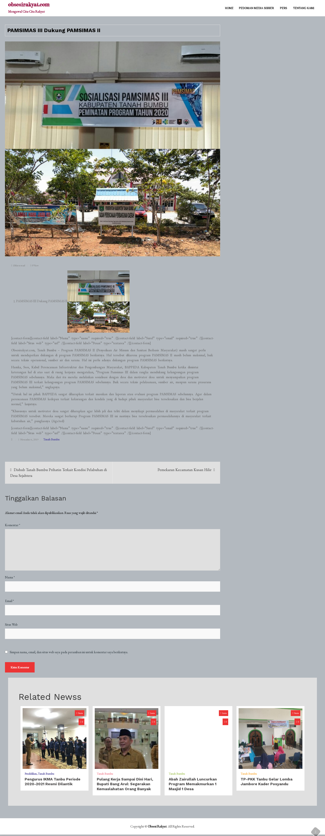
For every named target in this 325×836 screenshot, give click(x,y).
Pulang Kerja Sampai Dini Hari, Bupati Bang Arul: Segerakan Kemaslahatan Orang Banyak (125, 785)
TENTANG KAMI (303, 8)
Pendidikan (31, 775)
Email (9, 601)
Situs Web (11, 624)
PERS (283, 8)
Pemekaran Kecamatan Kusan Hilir (184, 469)
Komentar (12, 525)
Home (229, 8)
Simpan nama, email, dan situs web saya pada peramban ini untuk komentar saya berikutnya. (69, 652)
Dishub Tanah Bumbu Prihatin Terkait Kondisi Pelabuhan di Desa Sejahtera (58, 472)
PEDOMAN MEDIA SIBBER (256, 8)
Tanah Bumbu (51, 439)
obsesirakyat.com (28, 4)
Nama (10, 577)
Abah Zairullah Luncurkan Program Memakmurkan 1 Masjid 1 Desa (193, 785)
